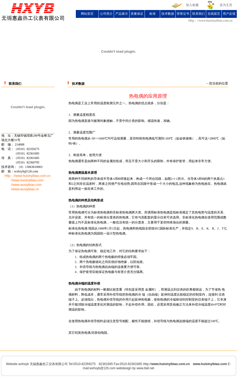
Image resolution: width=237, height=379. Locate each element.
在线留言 (214, 14)
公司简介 (106, 14)
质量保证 (137, 14)
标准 (152, 14)
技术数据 (167, 14)
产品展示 (121, 14)
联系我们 (198, 14)
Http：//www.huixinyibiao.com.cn (211, 20)
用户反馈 (229, 14)
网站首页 (87, 14)
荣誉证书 (183, 14)
